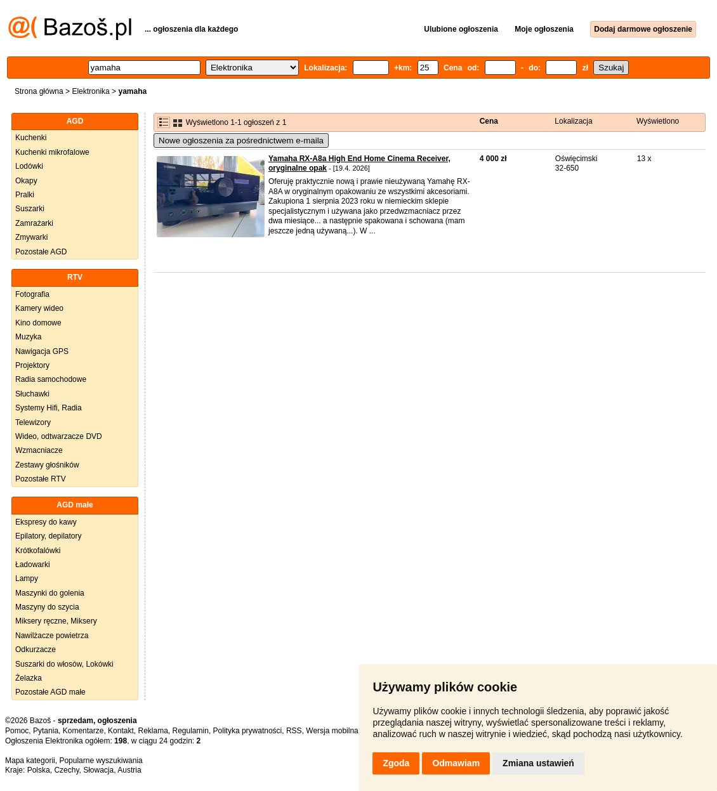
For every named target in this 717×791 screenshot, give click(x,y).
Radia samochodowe (50, 379)
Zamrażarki (34, 223)
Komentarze (83, 730)
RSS (294, 730)
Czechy (66, 770)
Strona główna (39, 91)
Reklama (153, 730)
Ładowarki (32, 564)
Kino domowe (38, 322)
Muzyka (28, 336)
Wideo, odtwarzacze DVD (58, 436)
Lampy (26, 578)
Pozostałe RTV (40, 478)
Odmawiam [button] (456, 763)
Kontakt (121, 730)
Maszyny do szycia (47, 607)
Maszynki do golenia (49, 593)
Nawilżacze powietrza (51, 635)
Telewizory (33, 422)
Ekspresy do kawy (46, 522)
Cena (489, 121)
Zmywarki (31, 237)
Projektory (32, 365)
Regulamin (191, 730)
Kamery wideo (39, 308)
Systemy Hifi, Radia (48, 407)
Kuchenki (30, 137)
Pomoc (17, 730)
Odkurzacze (35, 649)
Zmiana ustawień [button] (538, 763)
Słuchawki (32, 393)
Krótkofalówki (37, 550)
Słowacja (98, 770)
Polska (38, 770)
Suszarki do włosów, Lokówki (64, 664)
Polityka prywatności (247, 730)
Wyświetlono (657, 121)
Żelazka (28, 678)
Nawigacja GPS (42, 351)
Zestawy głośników (47, 465)
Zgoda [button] (396, 763)
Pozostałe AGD (41, 251)
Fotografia (32, 294)
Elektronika (90, 91)
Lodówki (29, 166)
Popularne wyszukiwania (100, 760)
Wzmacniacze (39, 450)
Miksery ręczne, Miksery (56, 621)
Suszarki (29, 208)
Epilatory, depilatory (48, 536)
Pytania (45, 730)
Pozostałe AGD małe (50, 692)
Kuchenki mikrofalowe (52, 152)
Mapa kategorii (30, 760)
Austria (129, 770)
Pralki (24, 194)
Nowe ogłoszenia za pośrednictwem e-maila (241, 140)
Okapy (26, 180)
